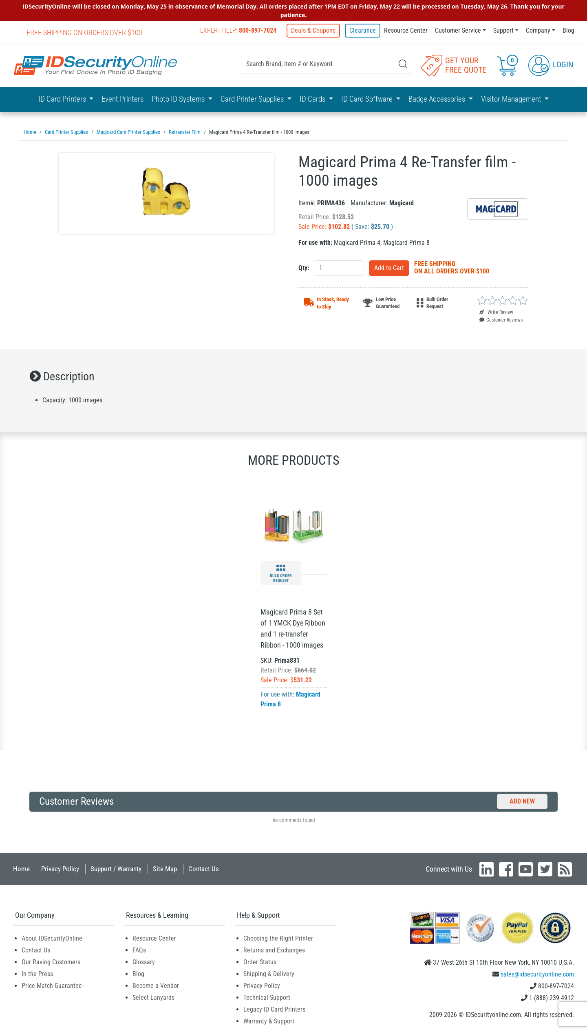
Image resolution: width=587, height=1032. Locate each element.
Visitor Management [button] (512, 98)
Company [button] (538, 30)
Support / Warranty (115, 868)
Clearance (362, 30)
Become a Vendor (155, 985)
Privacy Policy (60, 868)
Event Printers (122, 98)
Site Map (165, 868)
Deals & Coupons (315, 30)
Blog (568, 30)
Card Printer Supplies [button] (253, 98)
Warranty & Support (268, 1021)
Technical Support (266, 997)
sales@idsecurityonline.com (537, 974)
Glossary (143, 961)
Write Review (496, 312)
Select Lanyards (153, 997)
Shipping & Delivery (268, 973)
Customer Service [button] (458, 30)
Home (21, 868)
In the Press (37, 973)
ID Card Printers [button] (63, 98)
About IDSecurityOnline (52, 938)
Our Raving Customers (51, 961)
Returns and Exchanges (274, 950)
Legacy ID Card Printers (274, 1009)
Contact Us (203, 868)
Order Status (259, 961)
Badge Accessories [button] (437, 98)
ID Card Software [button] (367, 98)
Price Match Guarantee (52, 985)
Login (550, 64)
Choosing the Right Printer (278, 938)
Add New (522, 801)
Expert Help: (240, 30)
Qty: (303, 267)
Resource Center (406, 30)
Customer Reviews (501, 319)
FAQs (139, 950)
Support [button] (503, 30)
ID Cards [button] (313, 98)
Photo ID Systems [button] (179, 98)
